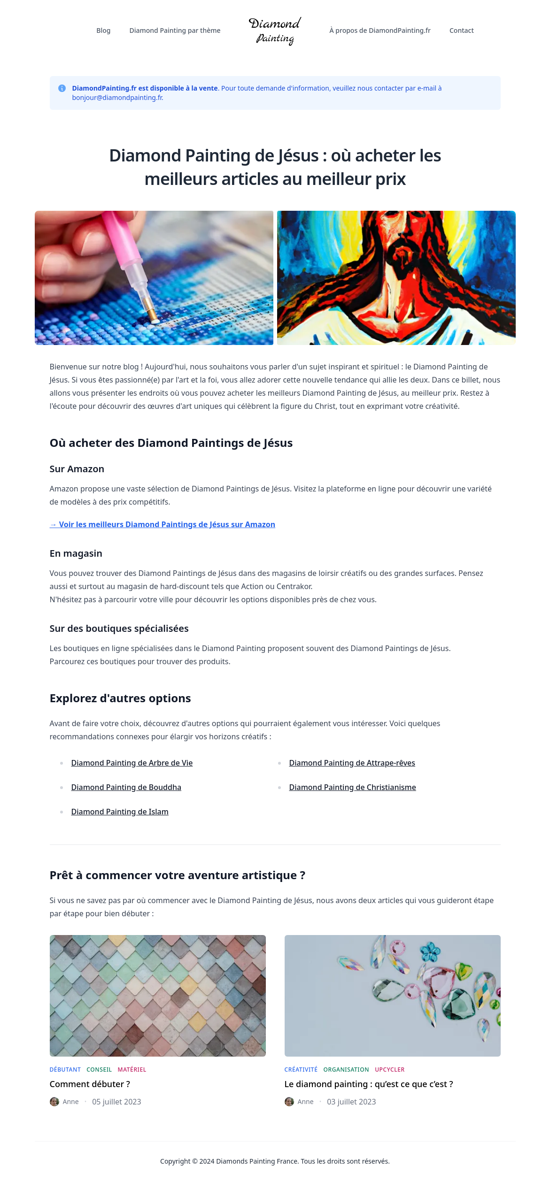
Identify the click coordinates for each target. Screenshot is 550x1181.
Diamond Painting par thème (175, 30)
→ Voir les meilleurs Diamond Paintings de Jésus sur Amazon (163, 524)
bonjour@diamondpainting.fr (117, 97)
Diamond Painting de (132, 763)
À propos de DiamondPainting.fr (380, 30)
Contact (461, 30)
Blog (103, 30)
